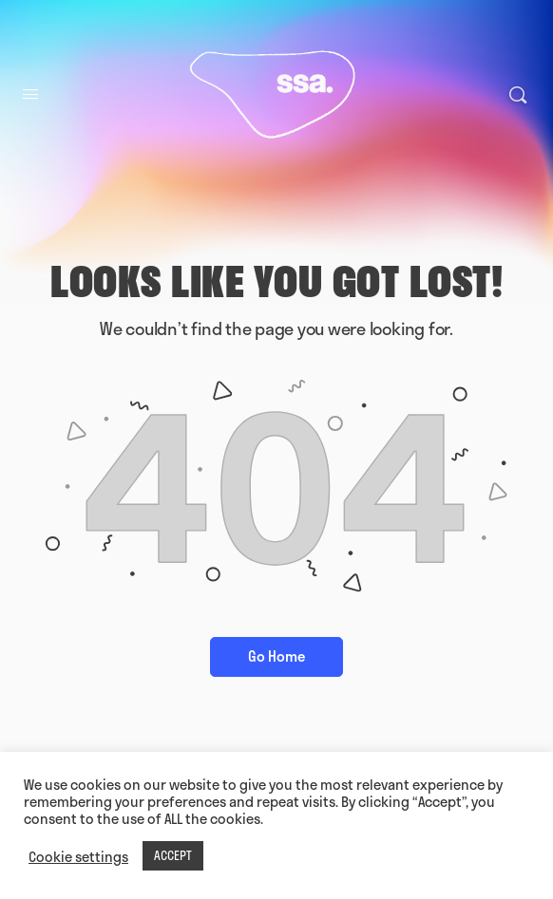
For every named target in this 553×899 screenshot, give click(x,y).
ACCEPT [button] (173, 855)
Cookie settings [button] (78, 856)
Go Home (276, 656)
